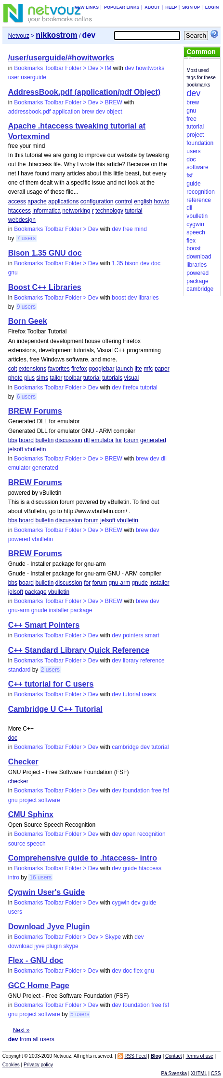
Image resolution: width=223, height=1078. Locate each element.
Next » (21, 1030)
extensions (32, 368)
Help (171, 7)
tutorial (133, 210)
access (17, 201)
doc (155, 263)
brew (87, 111)
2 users (50, 669)
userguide (33, 77)
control (123, 201)
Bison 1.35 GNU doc (45, 253)
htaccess (19, 210)
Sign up (191, 7)
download (20, 946)
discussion (68, 440)
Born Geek (27, 321)
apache (36, 201)
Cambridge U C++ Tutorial (55, 709)
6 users (26, 396)
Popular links (122, 7)
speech (36, 843)
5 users (79, 1014)
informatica (46, 210)
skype (70, 946)
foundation (136, 790)
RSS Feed (135, 1056)
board (26, 440)
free (128, 229)
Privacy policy (38, 1064)
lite (138, 368)
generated (153, 440)
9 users (26, 306)
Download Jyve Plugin (49, 926)
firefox (79, 368)
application (66, 111)
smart (152, 635)
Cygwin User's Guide (46, 892)
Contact (173, 1056)
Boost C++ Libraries (44, 287)
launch (124, 368)
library (131, 660)
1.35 (117, 263)
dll (87, 440)
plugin (54, 946)
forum (131, 440)
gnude (140, 582)
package (35, 592)
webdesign (22, 219)
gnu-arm (120, 582)
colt (12, 368)
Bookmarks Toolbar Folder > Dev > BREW (68, 102)
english (143, 201)
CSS (216, 1073)
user (13, 77)
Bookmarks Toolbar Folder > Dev (56, 229)
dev (129, 68)
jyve (39, 946)
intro (13, 877)
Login (212, 7)
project (28, 800)
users (149, 694)
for (119, 440)
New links (87, 7)
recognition (151, 834)
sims (42, 377)
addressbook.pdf (29, 111)
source (17, 843)
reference (152, 660)
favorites (58, 368)
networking (76, 210)
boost (119, 297)
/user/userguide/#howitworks (61, 58)
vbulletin (35, 449)
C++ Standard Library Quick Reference (78, 650)
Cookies (11, 1064)
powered (19, 539)
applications (63, 201)
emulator (102, 440)
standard (19, 669)
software (49, 800)
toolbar (73, 377)
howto (162, 201)
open (129, 834)
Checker (23, 762)
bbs (12, 440)
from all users (31, 1039)
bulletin (44, 440)
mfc (148, 368)
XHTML (199, 1073)
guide (130, 868)
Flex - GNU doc (36, 960)
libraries (149, 297)
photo (15, 377)
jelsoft (15, 449)
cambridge (125, 747)
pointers (133, 635)
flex (138, 970)
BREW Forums (35, 411)
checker (18, 781)
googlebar (101, 368)
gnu (13, 272)
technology (109, 210)
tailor (56, 377)
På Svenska (174, 1073)
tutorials (112, 377)
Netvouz (18, 35)
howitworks (150, 68)
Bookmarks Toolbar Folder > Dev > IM (62, 68)
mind (140, 229)
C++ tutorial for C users (51, 684)
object (114, 111)
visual (131, 377)
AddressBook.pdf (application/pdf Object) (84, 92)
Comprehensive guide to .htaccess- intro (82, 858)
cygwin (121, 902)
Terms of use (199, 1056)
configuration (97, 201)
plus (29, 377)
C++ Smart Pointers (44, 625)
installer (159, 582)
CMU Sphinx (30, 814)
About (152, 7)
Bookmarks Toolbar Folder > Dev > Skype (67, 937)
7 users (26, 238)
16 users (40, 877)
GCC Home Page (38, 985)
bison (132, 263)
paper (162, 368)
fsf (166, 790)
